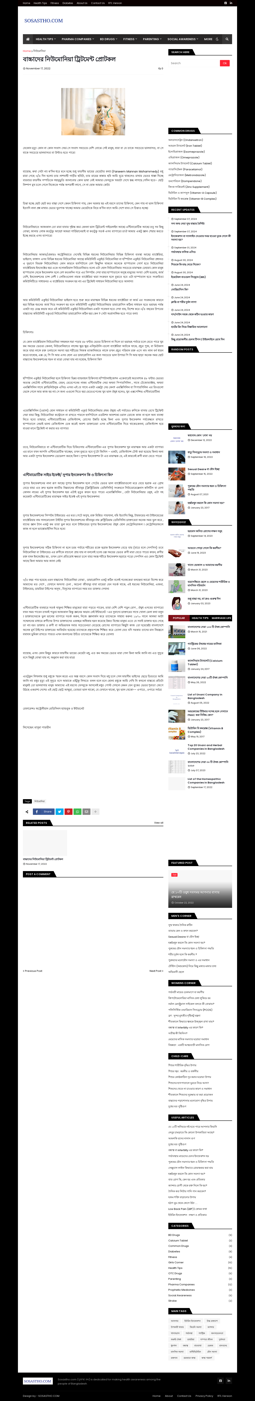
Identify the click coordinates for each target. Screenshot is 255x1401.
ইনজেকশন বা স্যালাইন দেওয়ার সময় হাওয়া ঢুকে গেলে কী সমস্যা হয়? (201, 238)
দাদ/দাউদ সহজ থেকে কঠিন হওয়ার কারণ (192, 314)
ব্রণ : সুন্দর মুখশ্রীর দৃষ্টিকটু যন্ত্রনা (184, 1016)
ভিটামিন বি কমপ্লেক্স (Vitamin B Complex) (205, 730)
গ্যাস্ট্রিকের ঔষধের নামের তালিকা (205, 644)
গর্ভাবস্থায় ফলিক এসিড (183, 252)
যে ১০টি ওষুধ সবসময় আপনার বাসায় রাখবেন (195, 894)
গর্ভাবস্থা (189, 1333)
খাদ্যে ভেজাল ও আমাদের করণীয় (205, 565)
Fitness (55, 3)
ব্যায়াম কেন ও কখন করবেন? (183, 931)
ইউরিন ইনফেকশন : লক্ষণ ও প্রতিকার (187, 1215)
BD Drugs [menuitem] (107, 39)
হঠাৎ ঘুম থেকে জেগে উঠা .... (182, 1203)
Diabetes (68, 3)
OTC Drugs (200, 1273)
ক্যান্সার (211, 1327)
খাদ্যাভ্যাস (175, 1333)
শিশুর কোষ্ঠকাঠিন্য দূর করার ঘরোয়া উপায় (189, 1077)
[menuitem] (28, 39)
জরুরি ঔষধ (176, 1339)
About (169, 1396)
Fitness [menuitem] (128, 39)
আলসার (174, 1321)
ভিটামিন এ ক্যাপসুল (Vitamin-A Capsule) (192, 193)
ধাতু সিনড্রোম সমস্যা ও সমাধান (204, 452)
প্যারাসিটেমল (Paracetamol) (185, 169)
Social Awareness (200, 1296)
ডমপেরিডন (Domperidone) (185, 181)
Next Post (155, 971)
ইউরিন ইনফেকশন (192, 1321)
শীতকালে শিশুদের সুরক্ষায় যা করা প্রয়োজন (190, 1095)
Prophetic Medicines (200, 1290)
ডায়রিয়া (190, 1339)
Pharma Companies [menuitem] (76, 39)
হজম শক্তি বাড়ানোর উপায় (182, 1197)
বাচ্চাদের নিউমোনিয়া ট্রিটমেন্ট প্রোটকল (43, 859)
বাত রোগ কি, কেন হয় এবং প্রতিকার (186, 1179)
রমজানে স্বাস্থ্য (189, 1357)
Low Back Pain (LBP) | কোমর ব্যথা (187, 1209)
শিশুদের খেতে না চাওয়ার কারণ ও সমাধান (190, 1089)
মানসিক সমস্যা (177, 1351)
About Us (82, 3)
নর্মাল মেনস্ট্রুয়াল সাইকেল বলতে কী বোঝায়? (191, 1004)
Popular (179, 618)
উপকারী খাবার (177, 1327)
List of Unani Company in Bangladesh (205, 696)
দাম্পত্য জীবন (206, 1339)
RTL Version (115, 3)
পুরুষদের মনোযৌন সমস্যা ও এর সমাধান (189, 960)
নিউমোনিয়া (39, 51)
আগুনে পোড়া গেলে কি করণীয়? (204, 548)
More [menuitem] (208, 39)
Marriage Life (221, 618)
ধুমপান (174, 1345)
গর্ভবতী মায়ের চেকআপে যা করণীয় (186, 992)
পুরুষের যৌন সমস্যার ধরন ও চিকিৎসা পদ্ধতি (207, 488)
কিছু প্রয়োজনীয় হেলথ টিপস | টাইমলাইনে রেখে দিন (198, 339)
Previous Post (33, 971)
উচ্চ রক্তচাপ (212, 1321)
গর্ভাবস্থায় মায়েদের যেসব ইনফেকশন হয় (188, 1156)
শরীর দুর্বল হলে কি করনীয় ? (182, 954)
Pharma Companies (200, 1285)
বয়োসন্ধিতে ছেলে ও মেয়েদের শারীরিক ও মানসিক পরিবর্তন (209, 583)
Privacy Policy (204, 1396)
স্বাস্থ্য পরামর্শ (207, 1357)
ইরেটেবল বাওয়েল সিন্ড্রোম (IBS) (188, 277)
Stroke (200, 1301)
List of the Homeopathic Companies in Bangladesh (206, 780)
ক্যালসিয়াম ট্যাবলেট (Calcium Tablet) (190, 163)
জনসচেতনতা (217, 1333)
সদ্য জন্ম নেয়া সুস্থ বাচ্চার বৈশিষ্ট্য (188, 224)
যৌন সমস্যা (212, 1351)
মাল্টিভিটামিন (195, 1351)
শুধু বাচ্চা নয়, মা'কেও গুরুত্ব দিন (204, 599)
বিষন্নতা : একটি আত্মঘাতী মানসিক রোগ (189, 1045)
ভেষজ (210, 1345)
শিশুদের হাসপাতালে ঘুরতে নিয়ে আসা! (188, 1083)
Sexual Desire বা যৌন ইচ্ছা (204, 469)
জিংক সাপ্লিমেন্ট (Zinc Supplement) (189, 187)
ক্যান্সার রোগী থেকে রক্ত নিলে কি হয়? (187, 1185)
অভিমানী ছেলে (176, 972)
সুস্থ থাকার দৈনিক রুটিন (180, 925)
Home (26, 3)
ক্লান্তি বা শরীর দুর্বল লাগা (183, 302)
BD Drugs (200, 1235)
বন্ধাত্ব (185, 1345)
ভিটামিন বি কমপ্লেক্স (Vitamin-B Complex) (192, 199)
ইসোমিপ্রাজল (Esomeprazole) (186, 152)
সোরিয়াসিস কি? (179, 289)
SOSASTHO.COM (48, 1396)
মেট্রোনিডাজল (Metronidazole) (187, 175)
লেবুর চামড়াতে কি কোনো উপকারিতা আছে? (191, 1132)
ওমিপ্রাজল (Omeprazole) (183, 157)
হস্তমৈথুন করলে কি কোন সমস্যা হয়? (206, 503)
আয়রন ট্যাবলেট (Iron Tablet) (185, 146)
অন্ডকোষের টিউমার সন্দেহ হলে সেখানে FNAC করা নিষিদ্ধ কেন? (208, 713)
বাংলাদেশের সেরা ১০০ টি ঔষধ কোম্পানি (209, 627)
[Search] (194, 63)
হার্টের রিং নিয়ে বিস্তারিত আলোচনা (189, 327)
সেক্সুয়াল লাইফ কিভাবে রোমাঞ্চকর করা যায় (190, 1168)
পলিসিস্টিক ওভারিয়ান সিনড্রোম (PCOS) (190, 1010)
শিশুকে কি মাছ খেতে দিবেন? (186, 264)
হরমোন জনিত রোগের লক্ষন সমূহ (205, 531)
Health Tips (40, 3)
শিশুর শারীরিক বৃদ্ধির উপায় (182, 1065)
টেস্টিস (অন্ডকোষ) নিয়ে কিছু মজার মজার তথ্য (192, 966)
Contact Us (98, 3)
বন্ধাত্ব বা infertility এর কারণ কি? (185, 1150)
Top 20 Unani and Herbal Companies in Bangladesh (206, 747)
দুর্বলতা (222, 1339)
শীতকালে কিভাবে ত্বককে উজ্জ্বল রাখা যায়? (191, 1021)
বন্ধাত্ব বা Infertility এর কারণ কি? (185, 1027)
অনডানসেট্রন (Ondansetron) (185, 140)
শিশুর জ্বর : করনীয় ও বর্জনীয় (183, 1071)
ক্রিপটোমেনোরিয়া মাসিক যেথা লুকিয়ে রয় (189, 998)
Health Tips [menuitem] (44, 39)
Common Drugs (200, 1246)
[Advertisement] (159, 17)
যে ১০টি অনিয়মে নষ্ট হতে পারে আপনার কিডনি (192, 1127)
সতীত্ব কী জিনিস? (177, 1033)
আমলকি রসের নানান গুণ (181, 1138)
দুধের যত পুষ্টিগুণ (177, 1106)
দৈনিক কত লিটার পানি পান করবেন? (187, 1191)
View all (158, 822)
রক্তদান (174, 1357)
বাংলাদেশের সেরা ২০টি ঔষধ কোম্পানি (208, 678)
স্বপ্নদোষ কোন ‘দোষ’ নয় (200, 435)
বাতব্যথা (197, 1345)
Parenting (200, 1279)
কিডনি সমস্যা (195, 1327)
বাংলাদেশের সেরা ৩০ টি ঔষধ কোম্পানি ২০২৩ (208, 764)
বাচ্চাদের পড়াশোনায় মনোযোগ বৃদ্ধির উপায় (190, 1101)
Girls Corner (200, 1263)
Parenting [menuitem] (151, 39)
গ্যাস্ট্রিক (202, 1333)
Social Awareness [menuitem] (182, 39)
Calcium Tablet (200, 1241)
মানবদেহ (223, 1345)
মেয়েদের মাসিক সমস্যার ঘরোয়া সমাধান (188, 1039)
